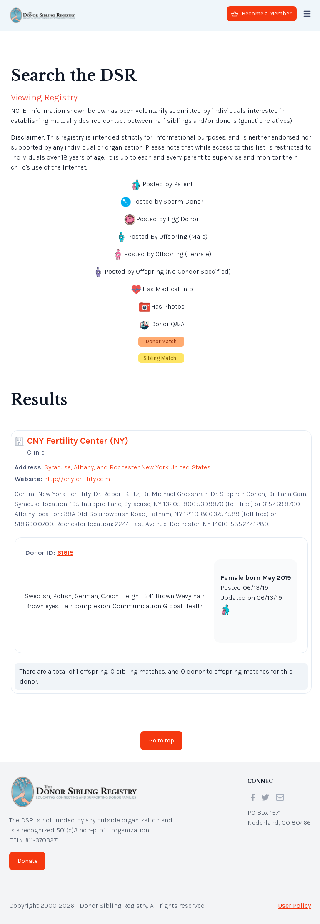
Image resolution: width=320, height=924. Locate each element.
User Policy (294, 905)
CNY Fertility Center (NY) (77, 440)
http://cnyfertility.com (77, 479)
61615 (65, 553)
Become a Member (261, 13)
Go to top (161, 740)
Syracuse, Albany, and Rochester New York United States (127, 467)
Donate (28, 860)
